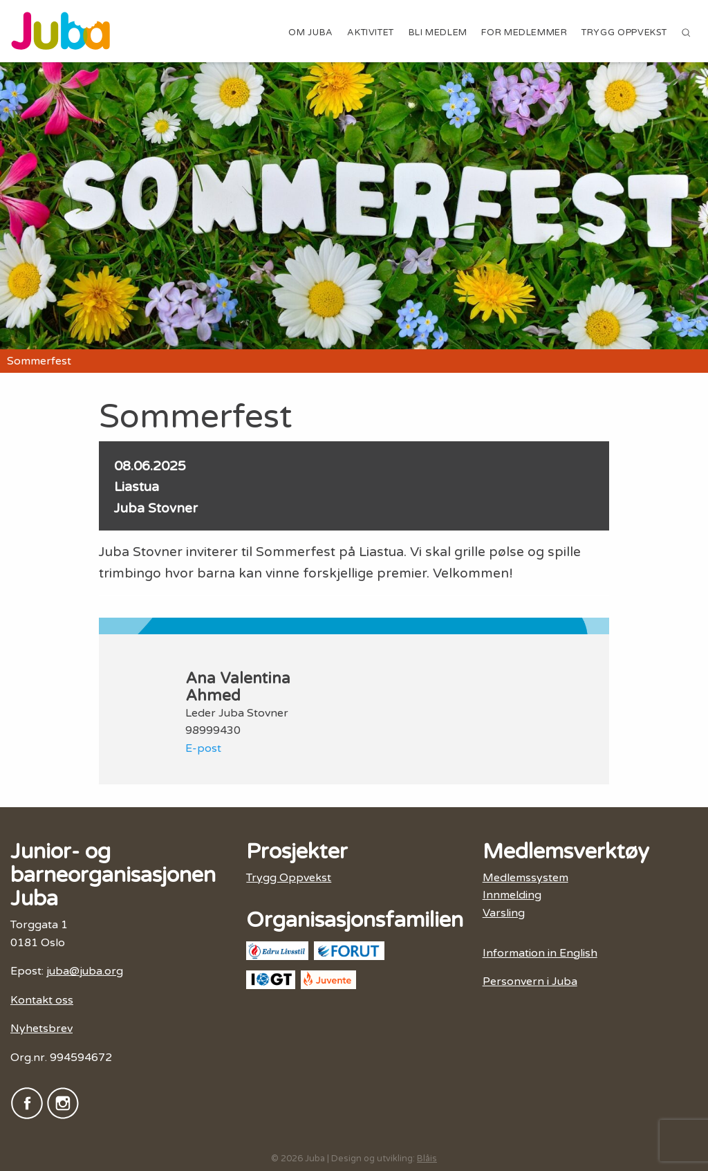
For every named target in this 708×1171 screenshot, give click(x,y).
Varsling (504, 913)
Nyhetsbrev (41, 1028)
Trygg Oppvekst (624, 32)
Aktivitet (370, 32)
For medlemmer (524, 32)
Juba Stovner (156, 508)
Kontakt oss (41, 1000)
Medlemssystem (525, 878)
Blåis (427, 1158)
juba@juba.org (84, 971)
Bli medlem (438, 32)
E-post (203, 748)
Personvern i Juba (530, 981)
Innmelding (512, 895)
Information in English (540, 953)
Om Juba (310, 32)
